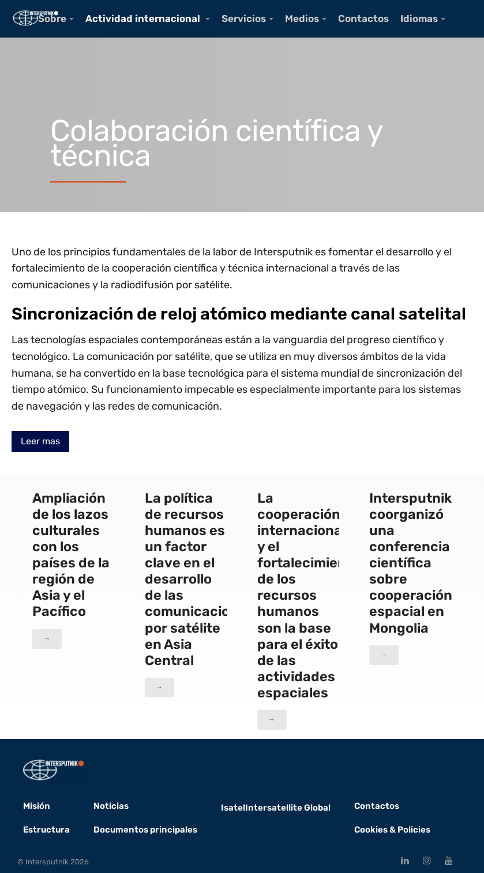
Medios (302, 18)
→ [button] (47, 638)
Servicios (244, 18)
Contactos (363, 18)
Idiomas (419, 18)
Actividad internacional (143, 18)
